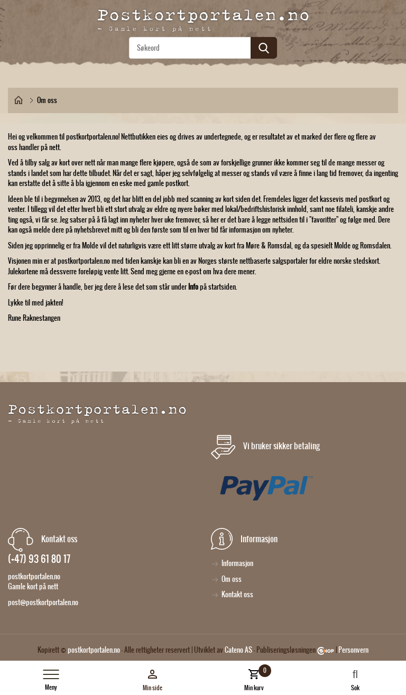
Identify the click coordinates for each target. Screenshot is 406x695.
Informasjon (237, 563)
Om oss (232, 579)
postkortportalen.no (94, 650)
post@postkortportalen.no (43, 602)
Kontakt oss (237, 594)
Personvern (353, 650)
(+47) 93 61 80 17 (39, 559)
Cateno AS (238, 650)
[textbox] (203, 48)
